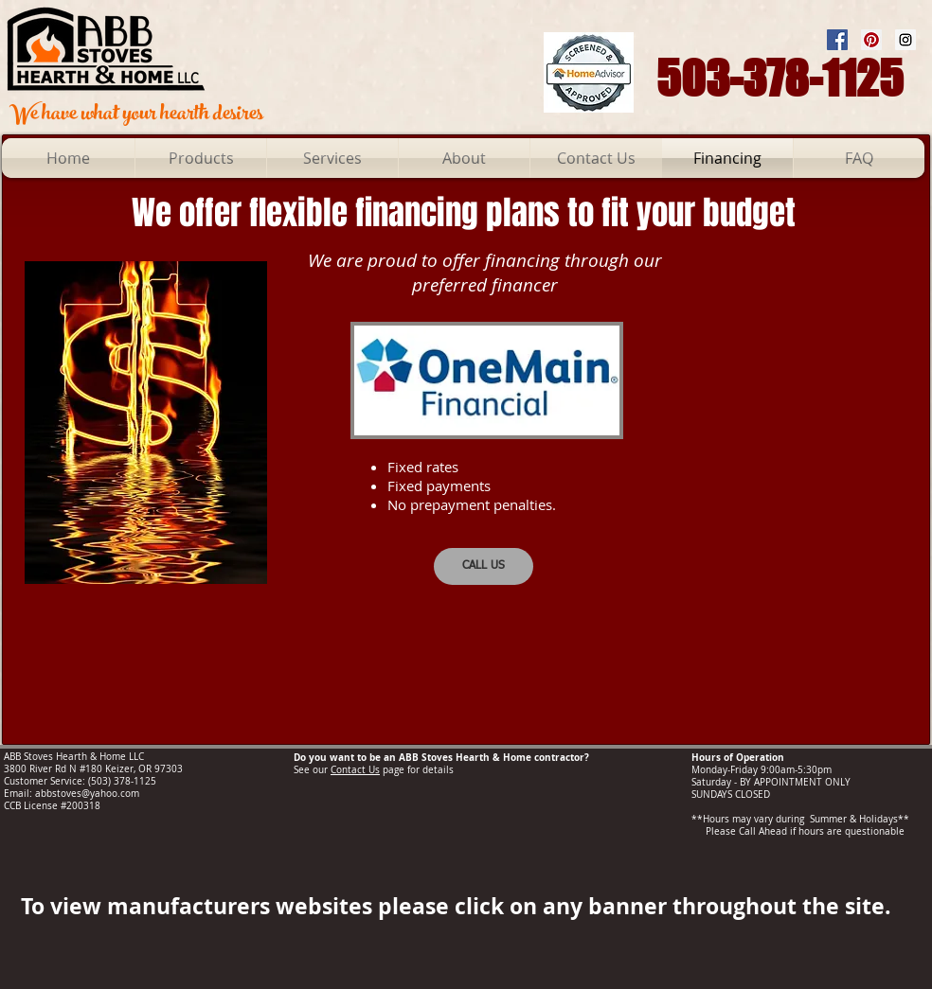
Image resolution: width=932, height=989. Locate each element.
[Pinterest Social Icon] (871, 39)
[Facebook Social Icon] (837, 39)
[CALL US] (483, 566)
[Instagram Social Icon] (905, 39)
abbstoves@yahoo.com (87, 793)
